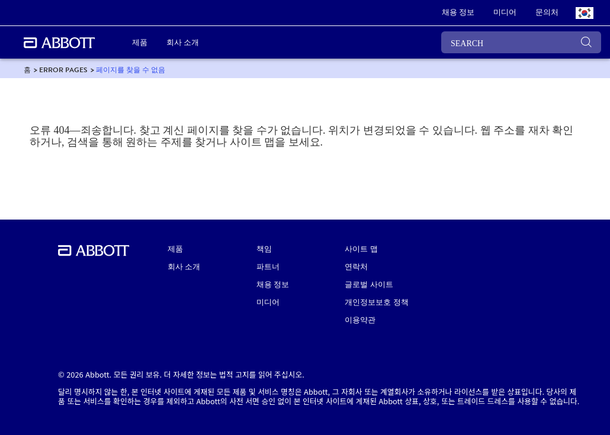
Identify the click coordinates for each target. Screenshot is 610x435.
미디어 (268, 302)
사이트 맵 (361, 249)
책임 (264, 249)
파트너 (268, 267)
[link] (458, 13)
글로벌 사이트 (369, 285)
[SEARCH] (521, 42)
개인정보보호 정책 (376, 302)
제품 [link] (139, 42)
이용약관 (360, 320)
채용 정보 (272, 285)
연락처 (356, 267)
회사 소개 (184, 267)
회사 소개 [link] (182, 42)
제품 (175, 249)
